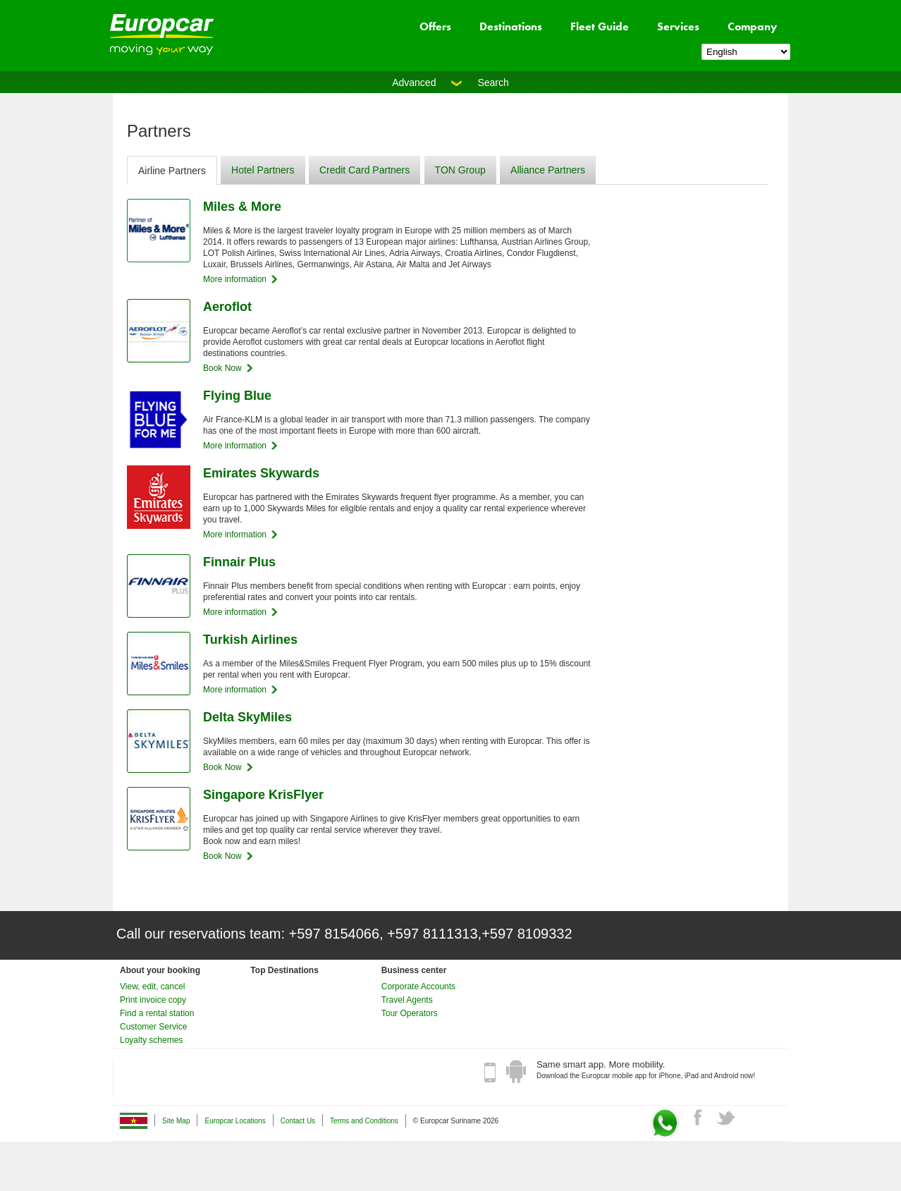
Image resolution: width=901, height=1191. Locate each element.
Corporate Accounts (418, 986)
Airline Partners (172, 170)
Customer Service (153, 1027)
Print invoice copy (153, 1000)
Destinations (510, 26)
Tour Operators (409, 1013)
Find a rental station (157, 1013)
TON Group (460, 170)
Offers (435, 26)
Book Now (222, 368)
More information (234, 279)
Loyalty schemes (151, 1040)
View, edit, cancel (152, 986)
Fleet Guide (599, 26)
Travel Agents (407, 1000)
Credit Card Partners (364, 170)
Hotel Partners (262, 170)
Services (678, 26)
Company (752, 26)
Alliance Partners (547, 170)
